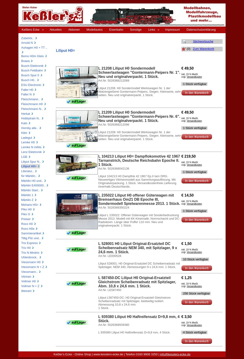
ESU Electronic (33, 85)
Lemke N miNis (33, 147)
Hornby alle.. (31, 128)
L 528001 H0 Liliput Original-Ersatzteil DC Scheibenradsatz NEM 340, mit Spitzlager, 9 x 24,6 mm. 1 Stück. (137, 248)
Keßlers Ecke (31, 30)
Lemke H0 (29, 142)
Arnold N (28, 42)
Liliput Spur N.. (32, 161)
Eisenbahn (116, 29)
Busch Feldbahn (33, 70)
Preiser (27, 219)
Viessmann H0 (32, 262)
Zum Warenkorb (203, 49)
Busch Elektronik (34, 66)
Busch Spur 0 (32, 75)
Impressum (172, 29)
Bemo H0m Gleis (34, 56)
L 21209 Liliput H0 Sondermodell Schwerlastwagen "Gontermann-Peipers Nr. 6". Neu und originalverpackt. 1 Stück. (139, 116)
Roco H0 (28, 224)
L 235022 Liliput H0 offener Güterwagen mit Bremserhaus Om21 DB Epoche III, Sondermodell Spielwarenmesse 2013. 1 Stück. (139, 199)
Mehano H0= (31, 204)
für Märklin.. (31, 176)
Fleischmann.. (32, 99)
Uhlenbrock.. (31, 257)
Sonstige (136, 29)
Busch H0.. (30, 80)
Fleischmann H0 (33, 104)
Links (152, 30)
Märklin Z (29, 200)
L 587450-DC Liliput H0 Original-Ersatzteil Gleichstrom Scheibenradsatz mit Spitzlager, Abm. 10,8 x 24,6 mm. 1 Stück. (137, 282)
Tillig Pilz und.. (32, 238)
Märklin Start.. (32, 190)
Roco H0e (29, 228)
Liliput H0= (30, 166)
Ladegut (28, 137)
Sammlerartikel (33, 233)
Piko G (27, 214)
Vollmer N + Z (32, 286)
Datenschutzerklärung (200, 29)
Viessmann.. (31, 272)
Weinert (28, 291)
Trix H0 (27, 248)
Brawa (27, 61)
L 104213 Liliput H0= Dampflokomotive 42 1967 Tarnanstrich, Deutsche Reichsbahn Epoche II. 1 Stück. (139, 160)
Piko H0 (28, 209)
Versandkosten (194, 77)
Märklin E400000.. (35, 185)
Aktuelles (55, 29)
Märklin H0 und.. (33, 180)
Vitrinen (28, 276)
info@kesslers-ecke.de (175, 354)
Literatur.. (29, 171)
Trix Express (31, 243)
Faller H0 (29, 89)
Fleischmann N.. (33, 109)
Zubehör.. (29, 38)
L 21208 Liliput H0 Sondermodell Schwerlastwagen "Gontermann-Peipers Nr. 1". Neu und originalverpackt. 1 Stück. (139, 72)
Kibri (26, 133)
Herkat (27, 113)
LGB (26, 157)
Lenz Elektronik (33, 152)
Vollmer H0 (30, 281)
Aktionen (74, 29)
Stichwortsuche (203, 41)
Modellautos (95, 29)
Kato (26, 123)
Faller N (28, 94)
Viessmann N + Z (34, 267)
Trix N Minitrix (32, 252)
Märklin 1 (29, 195)
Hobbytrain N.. (32, 118)
